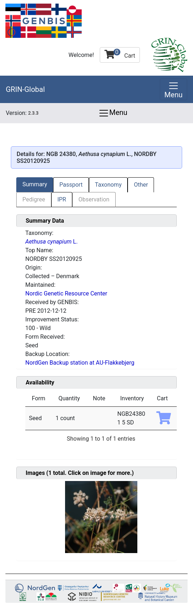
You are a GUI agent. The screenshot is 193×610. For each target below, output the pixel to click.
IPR (61, 199)
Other (141, 184)
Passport (70, 184)
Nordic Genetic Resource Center (66, 293)
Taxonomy (108, 184)
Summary (34, 184)
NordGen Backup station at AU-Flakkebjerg (79, 362)
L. (51, 241)
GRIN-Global (25, 89)
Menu (112, 113)
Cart (119, 54)
